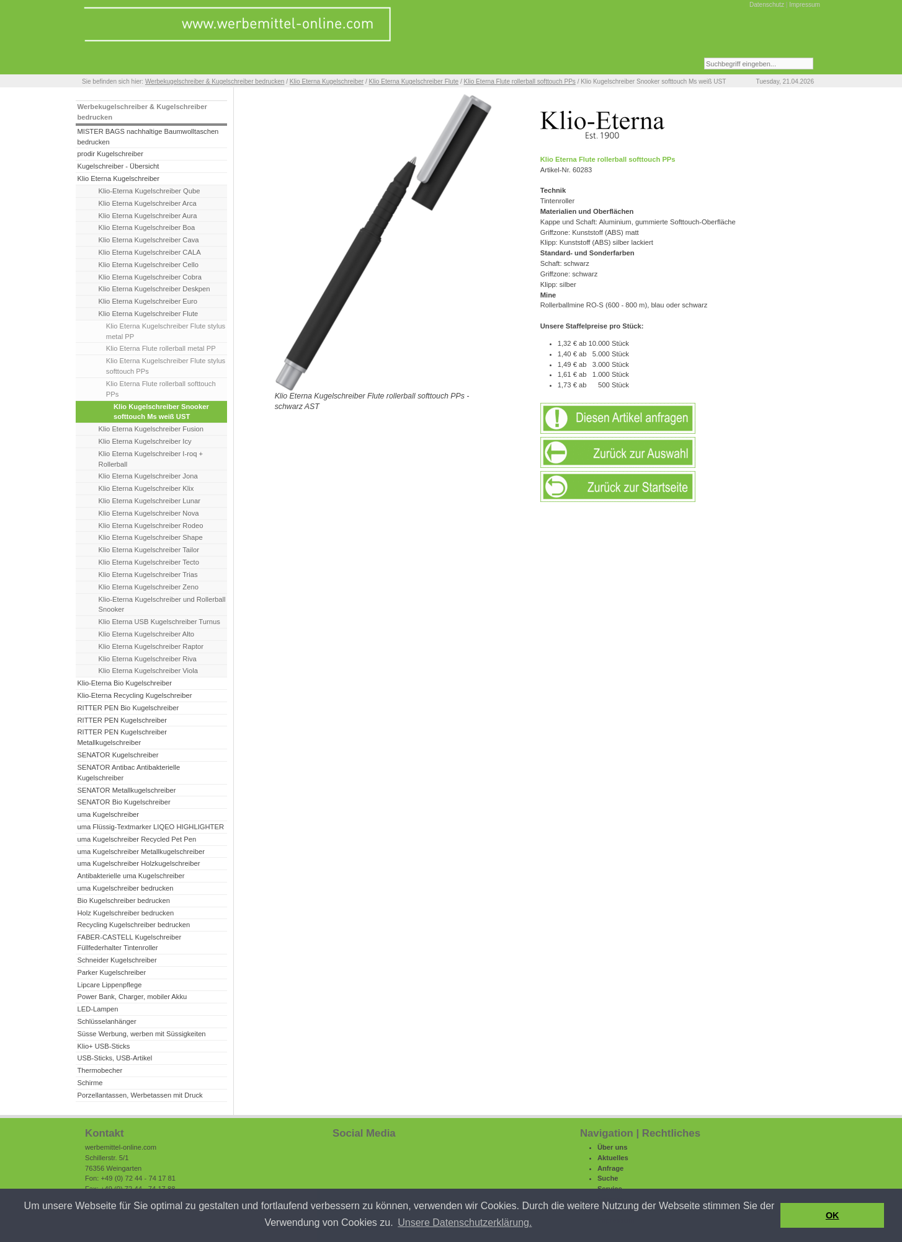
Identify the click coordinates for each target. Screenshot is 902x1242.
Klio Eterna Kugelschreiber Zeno (149, 587)
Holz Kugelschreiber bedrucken (125, 913)
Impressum (804, 4)
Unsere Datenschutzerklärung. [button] (465, 1222)
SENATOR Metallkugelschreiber (126, 790)
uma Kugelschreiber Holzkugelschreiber (138, 863)
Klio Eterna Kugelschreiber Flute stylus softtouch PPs (165, 366)
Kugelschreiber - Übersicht (118, 166)
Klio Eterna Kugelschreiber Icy (145, 441)
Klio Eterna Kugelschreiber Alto (146, 634)
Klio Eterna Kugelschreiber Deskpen (154, 289)
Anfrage (610, 1168)
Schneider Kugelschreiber (116, 960)
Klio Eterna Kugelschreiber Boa (147, 227)
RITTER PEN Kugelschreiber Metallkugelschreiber (121, 737)
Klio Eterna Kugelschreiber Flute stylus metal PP (165, 331)
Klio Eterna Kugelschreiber (327, 81)
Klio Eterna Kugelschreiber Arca (148, 203)
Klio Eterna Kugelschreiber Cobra (150, 277)
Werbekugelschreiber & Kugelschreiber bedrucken (214, 81)
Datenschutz (766, 4)
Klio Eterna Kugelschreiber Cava (149, 240)
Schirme (89, 1082)
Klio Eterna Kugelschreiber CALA (150, 252)
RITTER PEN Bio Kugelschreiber (128, 707)
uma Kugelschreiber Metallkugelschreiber (141, 851)
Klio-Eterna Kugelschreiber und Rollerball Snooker (162, 605)
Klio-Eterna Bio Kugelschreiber (124, 683)
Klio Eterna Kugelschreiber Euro (148, 301)
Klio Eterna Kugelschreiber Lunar (149, 500)
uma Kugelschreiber (108, 814)
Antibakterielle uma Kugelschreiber (130, 875)
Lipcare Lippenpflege (109, 985)
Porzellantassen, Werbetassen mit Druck (139, 1095)
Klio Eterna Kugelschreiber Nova (149, 513)
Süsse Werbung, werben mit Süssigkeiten (141, 1033)
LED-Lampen (97, 1009)
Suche (607, 1178)
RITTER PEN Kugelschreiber (121, 720)
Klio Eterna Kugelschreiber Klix (146, 488)
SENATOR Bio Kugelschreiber (123, 802)
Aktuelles (612, 1157)
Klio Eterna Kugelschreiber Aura (148, 215)
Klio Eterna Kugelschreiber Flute (414, 81)
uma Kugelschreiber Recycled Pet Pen (136, 839)
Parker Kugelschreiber (111, 972)
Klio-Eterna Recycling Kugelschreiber (134, 695)
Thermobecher (99, 1070)
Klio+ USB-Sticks (103, 1046)
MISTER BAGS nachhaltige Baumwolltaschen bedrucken (147, 137)
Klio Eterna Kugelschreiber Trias (148, 574)
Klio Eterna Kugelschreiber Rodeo (151, 525)
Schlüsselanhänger (106, 1021)
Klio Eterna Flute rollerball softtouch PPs (520, 81)
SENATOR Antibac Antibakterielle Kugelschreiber (128, 773)
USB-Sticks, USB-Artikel (114, 1058)
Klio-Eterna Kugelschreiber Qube (149, 191)
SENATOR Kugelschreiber (117, 755)
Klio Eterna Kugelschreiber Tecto (149, 562)
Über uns (612, 1147)
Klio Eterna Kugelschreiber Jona (148, 476)
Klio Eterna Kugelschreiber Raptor (151, 646)
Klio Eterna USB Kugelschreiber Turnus (159, 621)
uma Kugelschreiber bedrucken (125, 888)
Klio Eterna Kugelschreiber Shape (151, 537)
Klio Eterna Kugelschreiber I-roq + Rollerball (151, 459)
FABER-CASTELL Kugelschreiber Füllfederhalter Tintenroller (129, 942)
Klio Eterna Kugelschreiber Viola (148, 670)
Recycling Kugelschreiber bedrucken (133, 924)
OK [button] (832, 1215)
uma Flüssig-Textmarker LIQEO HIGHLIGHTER (150, 826)
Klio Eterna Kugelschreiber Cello (149, 264)
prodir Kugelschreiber (110, 153)
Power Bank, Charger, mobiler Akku (132, 996)
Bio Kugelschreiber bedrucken (123, 900)
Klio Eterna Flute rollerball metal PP (161, 348)
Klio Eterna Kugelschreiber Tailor (149, 549)
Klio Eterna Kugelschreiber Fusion (151, 429)
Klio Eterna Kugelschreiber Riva (148, 659)
